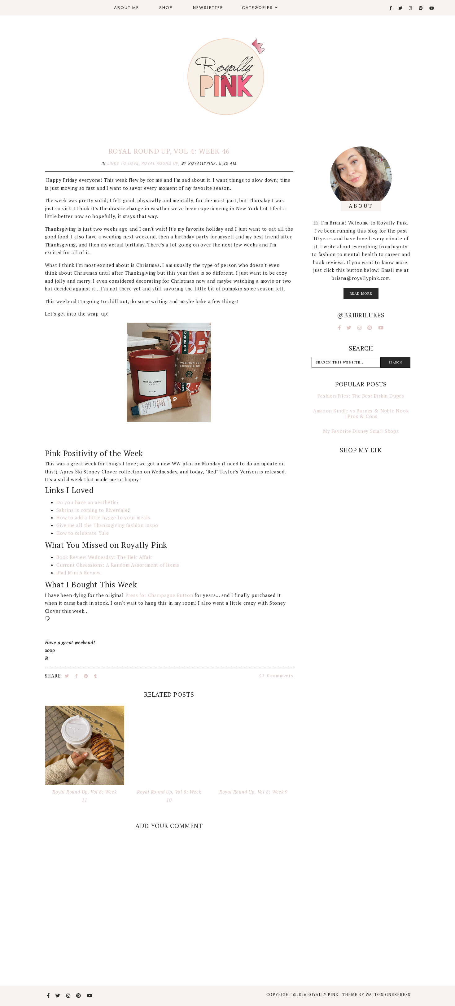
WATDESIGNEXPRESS (387, 994)
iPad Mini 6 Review (78, 572)
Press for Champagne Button (159, 595)
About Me (126, 8)
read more (361, 293)
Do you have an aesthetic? (88, 502)
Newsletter (208, 8)
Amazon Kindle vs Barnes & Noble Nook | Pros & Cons (361, 413)
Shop (166, 8)
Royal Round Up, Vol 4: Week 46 (169, 151)
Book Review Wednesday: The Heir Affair (104, 557)
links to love (123, 163)
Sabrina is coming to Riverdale (92, 510)
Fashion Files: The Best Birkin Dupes (360, 396)
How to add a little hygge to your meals (103, 517)
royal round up (160, 163)
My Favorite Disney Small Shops (361, 431)
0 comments (276, 675)
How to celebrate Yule (82, 533)
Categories (257, 8)
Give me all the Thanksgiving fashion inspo (107, 525)
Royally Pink (323, 994)
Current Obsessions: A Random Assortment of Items (117, 565)
